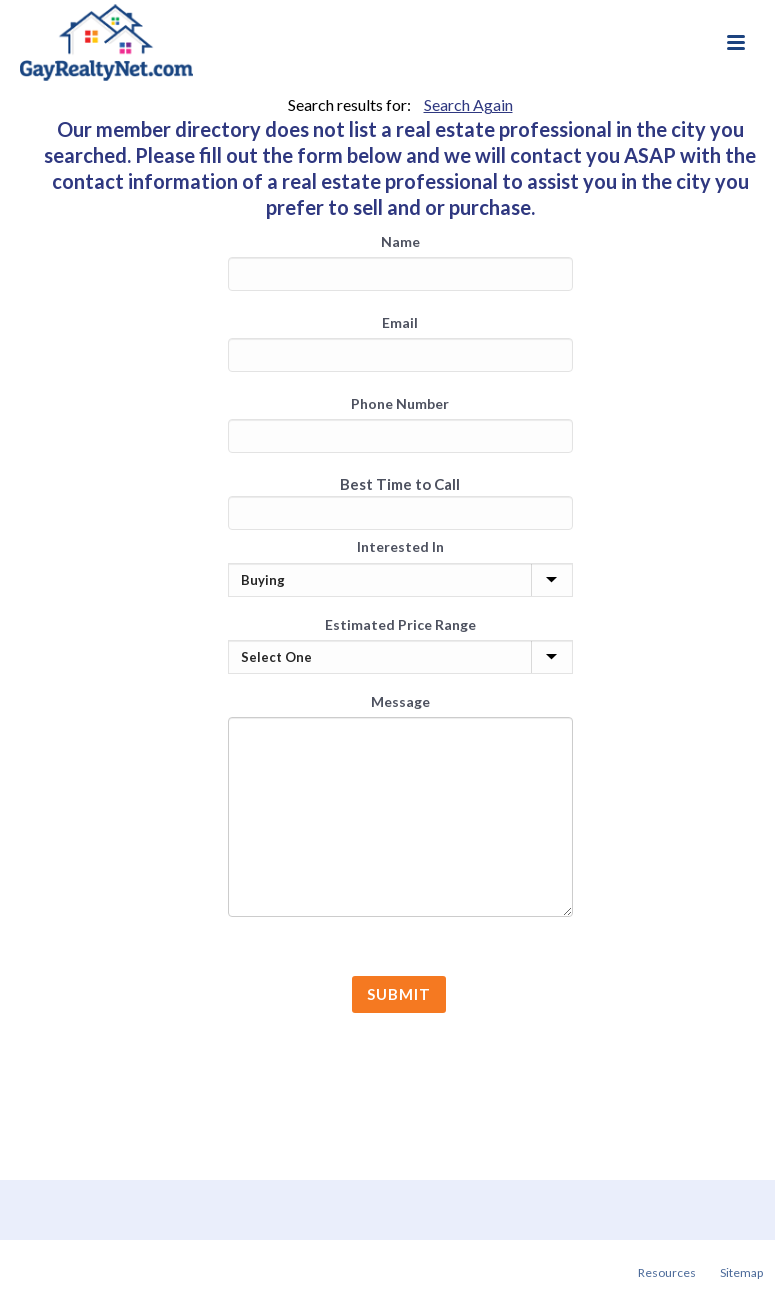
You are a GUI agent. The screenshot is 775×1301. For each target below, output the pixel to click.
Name (400, 241)
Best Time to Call (400, 484)
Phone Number (400, 403)
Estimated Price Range (400, 624)
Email (400, 322)
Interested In (400, 546)
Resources (667, 1272)
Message (400, 701)
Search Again (468, 104)
